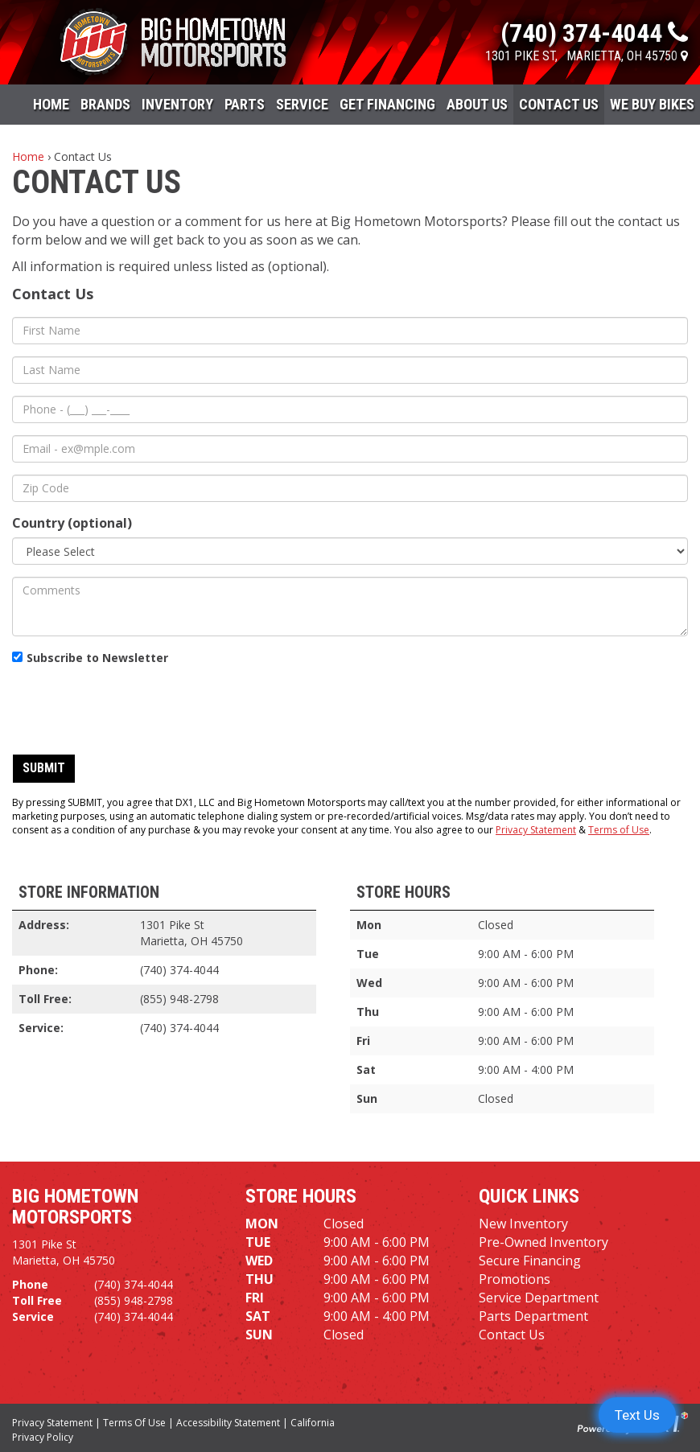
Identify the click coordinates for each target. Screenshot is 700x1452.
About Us (477, 104)
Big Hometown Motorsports (75, 1206)
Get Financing (387, 104)
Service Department (539, 1297)
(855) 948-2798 (179, 998)
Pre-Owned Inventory (543, 1242)
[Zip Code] (350, 488)
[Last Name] (350, 370)
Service (302, 104)
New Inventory (523, 1223)
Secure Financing (530, 1260)
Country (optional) (72, 523)
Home (51, 104)
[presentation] (134, 710)
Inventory (177, 104)
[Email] (350, 449)
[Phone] (350, 409)
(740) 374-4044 (179, 969)
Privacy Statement (536, 830)
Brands (105, 104)
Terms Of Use (134, 1422)
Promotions (514, 1279)
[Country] (350, 551)
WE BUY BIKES (652, 104)
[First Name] (350, 330)
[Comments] (350, 606)
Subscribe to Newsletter (97, 657)
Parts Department (533, 1316)
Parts (244, 104)
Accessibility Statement (228, 1422)
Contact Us (559, 104)
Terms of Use (618, 830)
